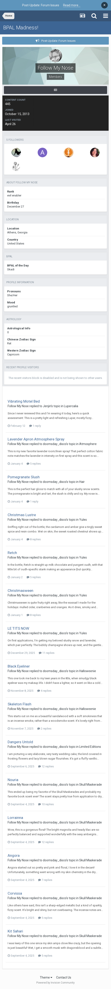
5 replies (34, 463)
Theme (46, 977)
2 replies (44, 728)
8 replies (34, 539)
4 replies (44, 690)
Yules (83, 519)
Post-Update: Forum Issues (58, 40)
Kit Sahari (15, 931)
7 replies (45, 880)
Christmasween (20, 590)
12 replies (46, 766)
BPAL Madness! (20, 28)
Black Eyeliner (19, 666)
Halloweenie (87, 671)
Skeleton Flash (19, 704)
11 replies (46, 652)
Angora (14, 855)
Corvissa (15, 893)
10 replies (46, 804)
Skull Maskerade (90, 784)
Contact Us (63, 977)
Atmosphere (88, 444)
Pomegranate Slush (24, 477)
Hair (82, 482)
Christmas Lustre (22, 515)
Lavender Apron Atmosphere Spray (36, 439)
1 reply (35, 425)
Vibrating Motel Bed (24, 401)
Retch (12, 553)
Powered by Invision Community (55, 982)
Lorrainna (15, 817)
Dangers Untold (20, 742)
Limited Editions (90, 746)
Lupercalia (71, 406)
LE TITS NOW (18, 628)
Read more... (71, 5)
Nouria (13, 780)
